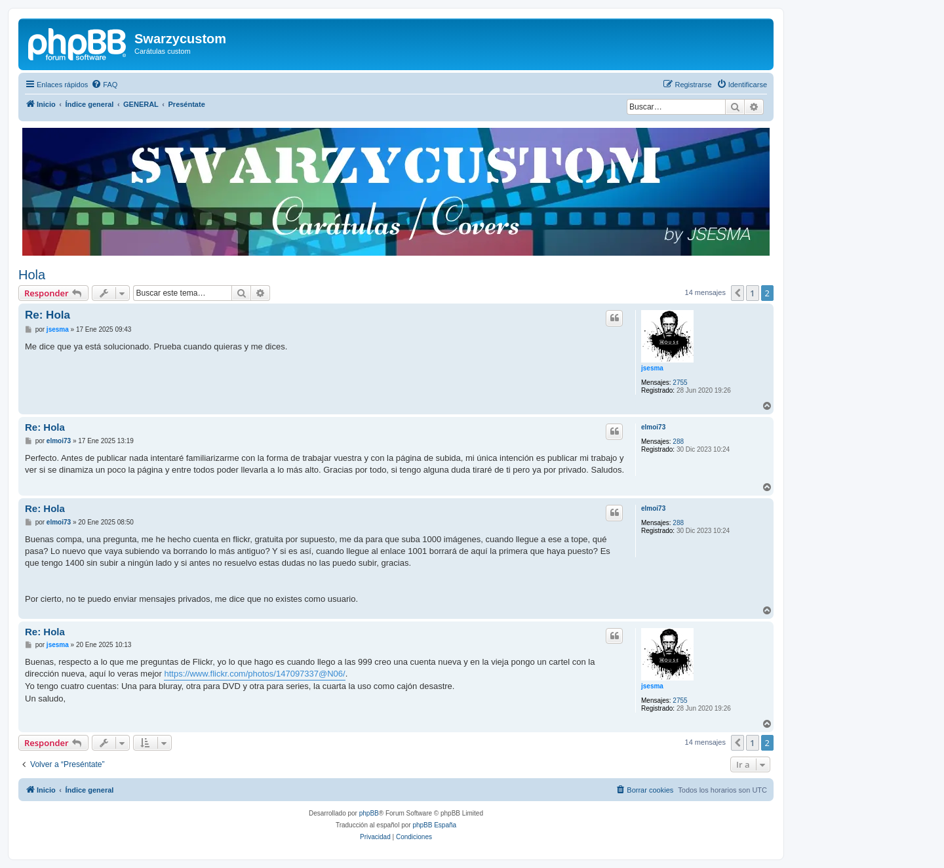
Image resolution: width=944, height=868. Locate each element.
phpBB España (434, 825)
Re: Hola (47, 315)
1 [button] (752, 293)
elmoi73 (653, 427)
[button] (737, 293)
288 (678, 441)
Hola (31, 274)
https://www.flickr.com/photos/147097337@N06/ (254, 674)
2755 (680, 382)
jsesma (652, 368)
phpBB (369, 813)
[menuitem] (104, 84)
